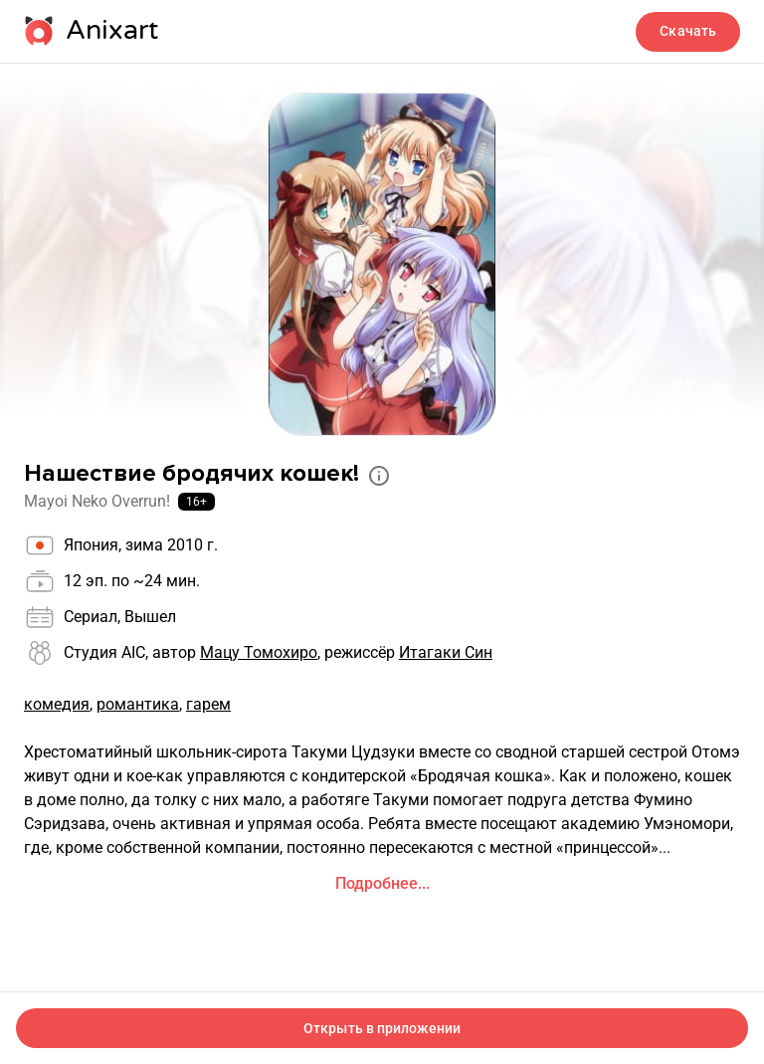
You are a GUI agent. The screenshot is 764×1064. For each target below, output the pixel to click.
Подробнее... (382, 883)
